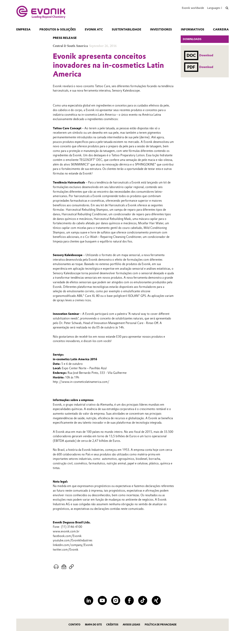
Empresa (23, 29)
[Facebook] (129, 600)
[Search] (227, 8)
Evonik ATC (94, 29)
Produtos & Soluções (57, 29)
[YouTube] (102, 600)
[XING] (156, 600)
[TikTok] (142, 600)
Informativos (192, 29)
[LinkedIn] (88, 600)
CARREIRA (221, 29)
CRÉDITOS (112, 624)
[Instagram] (115, 600)
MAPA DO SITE (93, 624)
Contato (74, 624)
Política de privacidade (160, 624)
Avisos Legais (131, 624)
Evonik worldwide (193, 8)
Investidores (161, 29)
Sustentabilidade (126, 29)
